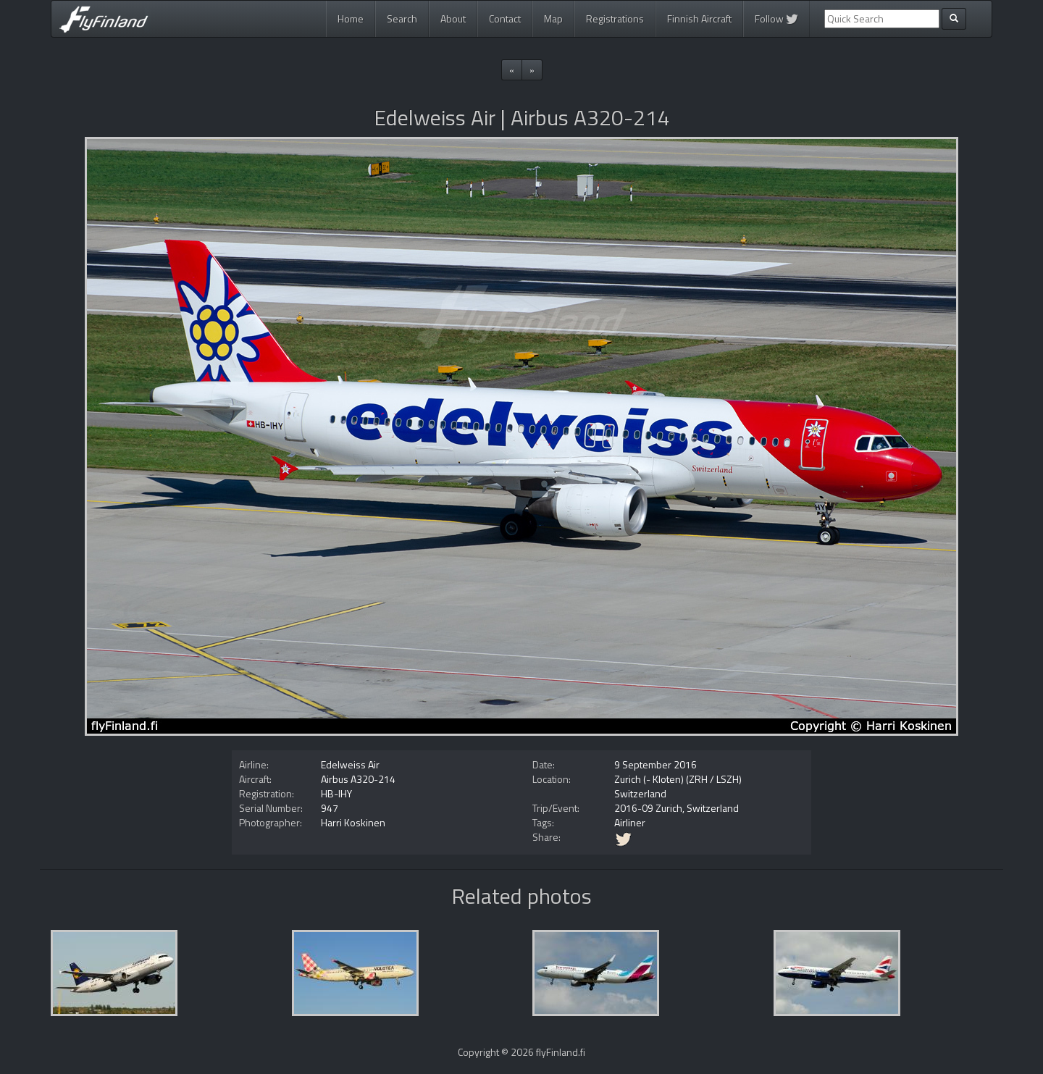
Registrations (615, 18)
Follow (776, 18)
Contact (505, 18)
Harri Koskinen (353, 822)
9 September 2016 (655, 764)
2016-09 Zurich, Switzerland (676, 807)
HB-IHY (336, 793)
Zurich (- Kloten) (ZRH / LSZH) (678, 778)
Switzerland (640, 793)
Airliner (629, 822)
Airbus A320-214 (358, 778)
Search (402, 18)
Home (351, 18)
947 (329, 807)
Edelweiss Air (350, 764)
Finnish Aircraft (699, 18)
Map (553, 18)
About (453, 18)
